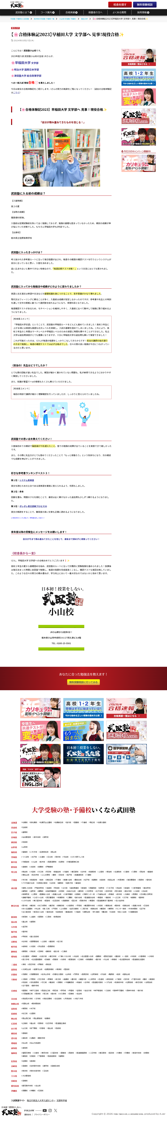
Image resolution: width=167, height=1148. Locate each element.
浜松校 (34, 966)
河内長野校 (51, 1002)
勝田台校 (84, 883)
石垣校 (43, 1117)
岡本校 (49, 1015)
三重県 (14, 983)
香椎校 (68, 1077)
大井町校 (108, 895)
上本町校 (100, 999)
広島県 (14, 1045)
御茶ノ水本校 (28, 892)
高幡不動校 (61, 902)
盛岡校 (25, 833)
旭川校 (74, 823)
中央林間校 (27, 921)
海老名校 (75, 921)
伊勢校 (43, 983)
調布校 (98, 895)
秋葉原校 (100, 902)
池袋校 (52, 892)
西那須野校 (55, 864)
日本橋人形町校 (47, 902)
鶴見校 (121, 918)
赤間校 (25, 1080)
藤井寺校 (69, 1006)
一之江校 (35, 906)
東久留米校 (85, 906)
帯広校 (100, 823)
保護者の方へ (95, 12)
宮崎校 (25, 1106)
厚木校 (25, 914)
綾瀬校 (53, 906)
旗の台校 (119, 902)
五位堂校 (62, 1020)
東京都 (14, 891)
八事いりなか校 (70, 971)
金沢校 (25, 940)
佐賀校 (25, 1086)
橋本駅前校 (38, 1025)
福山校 (34, 1046)
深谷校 (25, 878)
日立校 (53, 859)
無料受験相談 (145, 4)
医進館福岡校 (88, 1077)
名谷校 (94, 1015)
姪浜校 (122, 1077)
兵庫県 (14, 1011)
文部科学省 (61, 1127)
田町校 (111, 892)
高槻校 (71, 999)
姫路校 (25, 1011)
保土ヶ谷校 (27, 924)
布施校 (101, 1002)
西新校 (77, 1077)
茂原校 (25, 887)
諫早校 (49, 1091)
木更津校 (132, 883)
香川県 (14, 1061)
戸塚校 (68, 918)
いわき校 (35, 854)
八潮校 (113, 878)
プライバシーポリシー (52, 1144)
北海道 (14, 822)
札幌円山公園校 (49, 823)
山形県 (14, 848)
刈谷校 (83, 971)
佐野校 (66, 864)
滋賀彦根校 (53, 989)
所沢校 (52, 875)
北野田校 (26, 1006)
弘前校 (25, 828)
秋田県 (14, 843)
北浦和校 (128, 875)
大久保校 (76, 1015)
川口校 (43, 875)
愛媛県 (14, 1066)
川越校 (71, 875)
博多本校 (48, 1077)
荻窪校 (139, 892)
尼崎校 (86, 1015)
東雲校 (146, 906)
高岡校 (34, 935)
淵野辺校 (116, 921)
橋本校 (128, 914)
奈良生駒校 (51, 1020)
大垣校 (34, 961)
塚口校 (58, 1015)
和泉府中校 (145, 1002)
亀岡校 (122, 994)
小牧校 (36, 975)
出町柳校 (103, 994)
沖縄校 (34, 1117)
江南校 (107, 975)
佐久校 (64, 956)
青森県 (14, 827)
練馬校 (36, 895)
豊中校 (80, 999)
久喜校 (138, 875)
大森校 (25, 902)
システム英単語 (26, 480)
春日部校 (81, 875)
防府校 (62, 1051)
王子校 (45, 906)
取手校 (62, 859)
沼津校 (43, 966)
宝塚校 (86, 1011)
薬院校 (34, 1080)
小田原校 (76, 914)
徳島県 (14, 1056)
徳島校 (25, 1056)
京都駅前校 (36, 994)
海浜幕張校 (143, 883)
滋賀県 (14, 988)
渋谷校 (34, 899)
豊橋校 (108, 971)
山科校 (74, 994)
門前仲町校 (42, 892)
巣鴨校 (53, 895)
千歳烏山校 (129, 899)
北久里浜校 (49, 921)
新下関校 (35, 1051)
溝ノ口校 (58, 918)
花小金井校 (48, 909)
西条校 (43, 1046)
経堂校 (96, 906)
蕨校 (75, 878)
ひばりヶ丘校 (74, 902)
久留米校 (58, 1077)
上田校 (47, 956)
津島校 (144, 975)
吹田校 (41, 1002)
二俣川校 (101, 918)
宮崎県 (14, 1106)
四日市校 (33, 983)
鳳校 (24, 1002)
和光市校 (54, 878)
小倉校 (38, 1077)
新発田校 (61, 930)
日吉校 (25, 918)
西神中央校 (143, 1011)
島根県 (14, 1035)
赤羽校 (77, 895)
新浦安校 (35, 883)
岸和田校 (119, 999)
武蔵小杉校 (150, 914)
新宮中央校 (150, 1077)
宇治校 (113, 994)
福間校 (75, 1080)
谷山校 (40, 1112)
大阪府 (14, 999)
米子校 (34, 1030)
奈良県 (14, 1019)
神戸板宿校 (107, 1011)
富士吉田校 (36, 951)
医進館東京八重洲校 (31, 909)
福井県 (14, 945)
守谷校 (71, 859)
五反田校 (106, 906)
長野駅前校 (36, 956)
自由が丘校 (88, 895)
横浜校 (34, 914)
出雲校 (34, 1035)
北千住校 (119, 895)
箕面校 (32, 1002)
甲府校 (25, 951)
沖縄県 (14, 1116)
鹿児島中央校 (28, 1112)
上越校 (34, 930)
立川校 (70, 892)
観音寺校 (44, 1061)
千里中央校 (148, 999)
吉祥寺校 (129, 895)
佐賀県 (14, 1085)
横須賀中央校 (97, 914)
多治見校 (44, 961)
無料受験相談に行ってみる (83, 682)
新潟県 (14, 929)
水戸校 (36, 859)
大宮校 (34, 875)
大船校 (106, 921)
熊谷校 (25, 875)
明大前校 (140, 895)
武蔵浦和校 (103, 878)
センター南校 (141, 918)
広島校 (25, 1046)
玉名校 (49, 1096)
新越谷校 (61, 875)
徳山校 (53, 1051)
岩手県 (14, 833)
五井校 (74, 887)
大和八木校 (85, 1020)
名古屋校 (26, 971)
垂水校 (66, 1015)
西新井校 (136, 906)
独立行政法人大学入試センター (41, 1127)
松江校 (25, 1035)
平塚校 (85, 914)
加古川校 (95, 1011)
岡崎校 (36, 971)
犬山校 (135, 975)
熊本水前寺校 (37, 1096)
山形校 (25, 848)
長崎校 (25, 1091)
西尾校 (79, 975)
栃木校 (45, 864)
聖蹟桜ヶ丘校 (65, 899)
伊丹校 (68, 1011)
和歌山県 (15, 1025)
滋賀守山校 (40, 989)
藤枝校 (52, 966)
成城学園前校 (65, 895)
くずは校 (134, 1002)
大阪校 (25, 999)
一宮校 (138, 971)
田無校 (102, 899)
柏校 (44, 883)
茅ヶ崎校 (126, 921)
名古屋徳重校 (58, 975)
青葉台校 (119, 914)
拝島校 (139, 899)
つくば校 (26, 859)
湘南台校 (111, 918)
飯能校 (34, 878)
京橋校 (80, 1002)
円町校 (83, 994)
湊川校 (25, 1015)
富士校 (60, 966)
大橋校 (130, 1077)
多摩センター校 (114, 899)
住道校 (110, 999)
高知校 (25, 1072)
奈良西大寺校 (28, 1020)
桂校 (129, 994)
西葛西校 (101, 892)
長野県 (14, 955)
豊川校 (126, 975)
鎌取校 (83, 887)
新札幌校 (35, 823)
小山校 (36, 864)
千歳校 (92, 823)
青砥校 (144, 902)
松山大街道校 (37, 1067)
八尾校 (129, 999)
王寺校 (40, 1020)
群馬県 (14, 869)
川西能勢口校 (37, 1015)
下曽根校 (52, 1080)
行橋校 (139, 1077)
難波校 (71, 1002)
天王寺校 (44, 999)
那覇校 (25, 1117)
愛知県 (14, 971)
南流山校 (121, 883)
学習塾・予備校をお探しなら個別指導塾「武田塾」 (121, 1144)
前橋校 (43, 869)
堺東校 (53, 999)
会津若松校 (47, 854)
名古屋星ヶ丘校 (95, 971)
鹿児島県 (15, 1111)
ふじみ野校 (66, 878)
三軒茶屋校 (149, 892)
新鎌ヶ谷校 (73, 883)
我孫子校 (93, 887)
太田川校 (46, 971)
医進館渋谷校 (132, 902)
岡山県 (14, 1040)
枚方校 (62, 999)
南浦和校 (100, 875)
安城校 (70, 975)
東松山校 (44, 878)
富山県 (14, 935)
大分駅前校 (27, 1101)
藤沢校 (55, 914)
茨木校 (138, 999)
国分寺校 (151, 895)
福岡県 (14, 1077)
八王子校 (120, 892)
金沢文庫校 (89, 918)
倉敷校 (51, 1041)
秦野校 (130, 918)
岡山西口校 (27, 1041)
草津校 (63, 989)
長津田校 (86, 921)
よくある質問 (119, 12)
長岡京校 (93, 994)
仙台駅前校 (27, 838)
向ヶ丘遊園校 (37, 918)
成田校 (111, 883)
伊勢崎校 (52, 869)
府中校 (148, 899)
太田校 (34, 869)
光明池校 (48, 1006)
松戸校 (94, 883)
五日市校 (52, 1046)
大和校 (109, 914)
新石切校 (37, 1006)
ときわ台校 (73, 906)
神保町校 (44, 899)
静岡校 (25, 966)
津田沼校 (52, 883)
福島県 (14, 853)
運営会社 (36, 1144)
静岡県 (14, 966)
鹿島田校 (96, 921)
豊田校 (129, 971)
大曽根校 (26, 975)
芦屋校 (77, 1011)
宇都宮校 (26, 864)
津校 (24, 983)
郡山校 (57, 854)
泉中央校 (39, 838)
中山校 (49, 918)
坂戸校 (92, 878)
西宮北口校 (49, 1011)
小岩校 (25, 899)
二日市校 (101, 1077)
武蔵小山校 (79, 899)
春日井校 (56, 971)
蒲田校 (25, 906)
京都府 (14, 993)
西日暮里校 (88, 902)
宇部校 (45, 1051)
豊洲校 (62, 906)
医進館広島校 (65, 1046)
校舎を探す (120, 4)
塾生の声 (15, 28)
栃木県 (14, 864)
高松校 (25, 1061)
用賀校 (34, 902)
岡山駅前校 (40, 1041)
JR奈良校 (73, 1020)
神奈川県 (15, 914)
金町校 (45, 895)
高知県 (14, 1071)
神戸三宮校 (36, 1011)
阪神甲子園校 (129, 1011)
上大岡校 (77, 918)
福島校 (25, 854)
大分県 (14, 1101)
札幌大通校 (111, 823)
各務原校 (54, 961)
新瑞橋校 (117, 975)
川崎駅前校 (40, 924)
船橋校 (103, 883)
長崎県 (14, 1090)
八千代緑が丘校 (47, 887)
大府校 (88, 975)
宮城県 (14, 838)
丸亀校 (34, 1061)
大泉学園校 (91, 899)
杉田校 (144, 921)
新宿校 (91, 892)
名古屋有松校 (28, 978)
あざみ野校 (45, 914)
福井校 (25, 945)
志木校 (90, 875)
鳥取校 (25, 1030)
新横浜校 (65, 914)
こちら (16, 92)
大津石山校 (27, 989)
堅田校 (72, 989)
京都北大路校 (62, 994)
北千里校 (58, 1006)
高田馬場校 (80, 892)
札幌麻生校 (63, 823)
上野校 (53, 899)
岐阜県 (14, 961)
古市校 (110, 1002)
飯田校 (55, 956)
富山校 (25, 935)
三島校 (69, 966)
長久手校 (46, 975)
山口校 (25, 1051)
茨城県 (14, 859)
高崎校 (25, 869)
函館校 (83, 823)
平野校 (34, 999)
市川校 (25, 883)
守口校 (62, 1002)
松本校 (25, 956)
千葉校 (62, 883)
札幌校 (25, 823)
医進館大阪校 (121, 1002)
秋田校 (25, 843)
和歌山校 (26, 1025)
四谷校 (130, 892)
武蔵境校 (116, 906)
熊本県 (14, 1096)
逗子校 (38, 921)
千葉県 (14, 883)
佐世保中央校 (37, 1091)
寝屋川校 (89, 999)
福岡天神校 (27, 1077)
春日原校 (112, 1077)
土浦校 (44, 859)
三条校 (52, 930)
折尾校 (43, 1080)
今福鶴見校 (90, 1002)
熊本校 (25, 1096)
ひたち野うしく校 (83, 859)
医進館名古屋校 (44, 978)
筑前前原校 (64, 1080)
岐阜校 (25, 961)
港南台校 (138, 914)
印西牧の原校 (62, 887)
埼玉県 (14, 874)
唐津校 (34, 1086)
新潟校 (25, 930)
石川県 (14, 940)
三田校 (118, 1011)
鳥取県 (14, 1030)
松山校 (25, 1067)
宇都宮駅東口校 (79, 864)
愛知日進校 (118, 971)
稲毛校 (34, 887)
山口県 (14, 1051)
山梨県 (14, 950)
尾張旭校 (97, 975)
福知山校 (138, 994)
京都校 (25, 994)
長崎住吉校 (59, 1091)
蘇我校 (102, 887)
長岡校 (43, 930)
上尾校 (110, 875)
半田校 (146, 971)
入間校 (147, 875)
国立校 (126, 906)
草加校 (118, 875)
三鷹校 (110, 902)
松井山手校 (49, 994)
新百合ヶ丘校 (62, 921)
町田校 (61, 892)
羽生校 (83, 878)
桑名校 (52, 983)
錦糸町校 (26, 895)
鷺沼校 (136, 921)
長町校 (49, 838)
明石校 (59, 1011)
